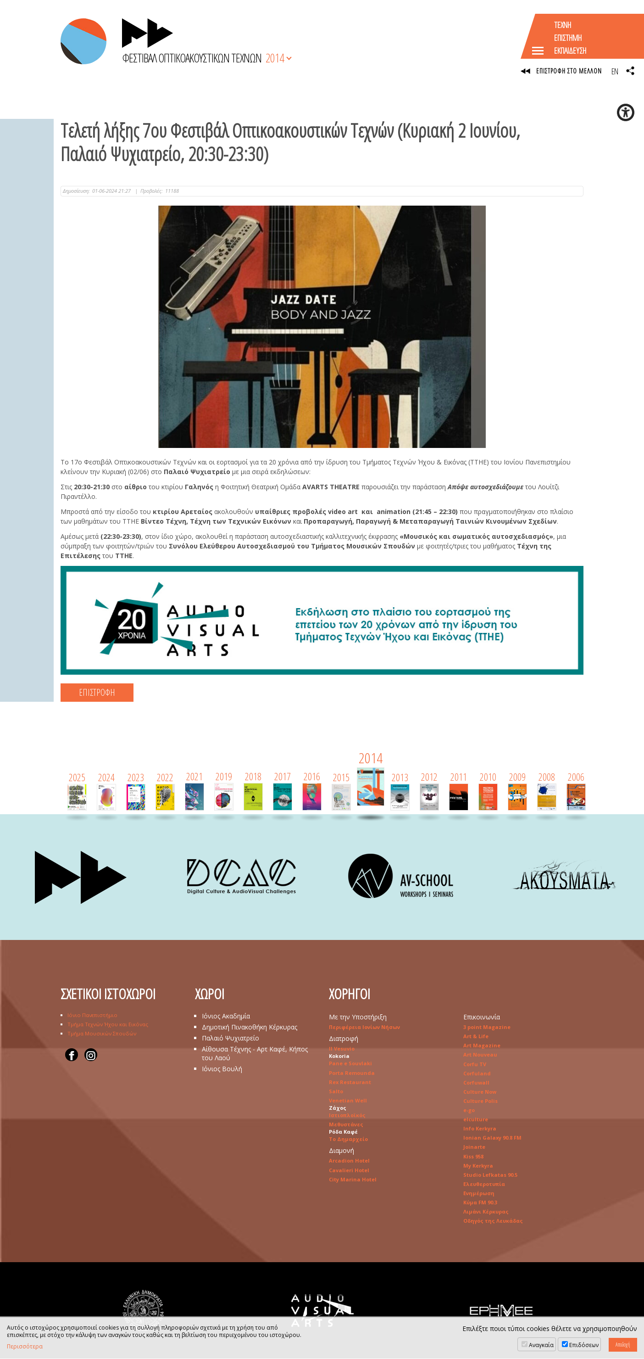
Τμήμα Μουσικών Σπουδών (101, 1033)
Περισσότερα (25, 1346)
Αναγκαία (541, 1345)
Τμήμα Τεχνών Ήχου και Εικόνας (107, 1024)
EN (614, 71)
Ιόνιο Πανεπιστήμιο (92, 1015)
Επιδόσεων (584, 1345)
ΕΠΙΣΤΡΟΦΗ (97, 693)
